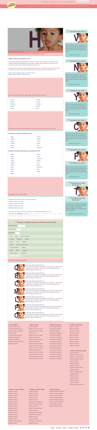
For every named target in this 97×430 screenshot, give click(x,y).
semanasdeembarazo (11, 4)
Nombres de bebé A (74, 352)
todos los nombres (24, 236)
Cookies (53, 427)
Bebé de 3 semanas (74, 331)
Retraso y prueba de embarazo (15, 331)
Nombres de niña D (13, 391)
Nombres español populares (56, 397)
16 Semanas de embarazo (55, 343)
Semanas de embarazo (66, 2)
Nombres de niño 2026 (34, 341)
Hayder (12, 173)
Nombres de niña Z (13, 408)
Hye (38, 108)
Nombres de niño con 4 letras (36, 345)
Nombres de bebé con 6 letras (36, 358)
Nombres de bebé (34, 324)
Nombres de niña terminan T (76, 213)
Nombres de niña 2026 (34, 337)
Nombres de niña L (12, 397)
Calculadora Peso (71, 6)
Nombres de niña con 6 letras (16, 208)
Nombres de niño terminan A (35, 412)
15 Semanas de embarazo (55, 345)
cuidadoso (18, 239)
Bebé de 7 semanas (74, 341)
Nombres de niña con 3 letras (16, 201)
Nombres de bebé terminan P (77, 356)
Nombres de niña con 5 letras (16, 205)
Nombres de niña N (74, 84)
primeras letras (14, 229)
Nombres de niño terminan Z (35, 414)
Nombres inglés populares (55, 404)
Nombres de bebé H (74, 380)
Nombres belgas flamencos (55, 406)
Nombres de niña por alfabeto (32, 51)
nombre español (13, 253)
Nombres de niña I (12, 418)
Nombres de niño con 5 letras (36, 339)
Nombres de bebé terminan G (77, 384)
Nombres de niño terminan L (35, 421)
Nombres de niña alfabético (14, 421)
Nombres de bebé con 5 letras (36, 354)
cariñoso (23, 241)
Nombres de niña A (13, 393)
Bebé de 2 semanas (74, 333)
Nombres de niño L (33, 410)
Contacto (64, 427)
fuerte (17, 241)
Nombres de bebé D (74, 363)
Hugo (38, 165)
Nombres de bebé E (74, 361)
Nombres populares (55, 389)
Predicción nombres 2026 (35, 350)
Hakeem (13, 162)
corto (10, 236)
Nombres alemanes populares (56, 393)
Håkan (38, 171)
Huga (38, 101)
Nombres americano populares (56, 401)
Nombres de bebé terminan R (77, 359)
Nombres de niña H (13, 416)
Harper (12, 147)
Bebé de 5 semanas (74, 345)
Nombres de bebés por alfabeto (78, 350)
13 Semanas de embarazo (55, 337)
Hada (38, 106)
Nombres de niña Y (74, 114)
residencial (24, 250)
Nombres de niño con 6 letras (36, 343)
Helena (24, 74)
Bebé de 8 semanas (74, 328)
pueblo (17, 250)
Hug (38, 162)
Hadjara (39, 104)
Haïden (12, 158)
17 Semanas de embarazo (55, 354)
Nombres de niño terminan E (35, 401)
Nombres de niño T (33, 416)
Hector (38, 154)
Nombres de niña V (74, 54)
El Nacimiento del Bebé (76, 324)
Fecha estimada (45, 2)
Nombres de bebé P (74, 369)
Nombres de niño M (33, 406)
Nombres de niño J (33, 397)
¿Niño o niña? (32, 333)
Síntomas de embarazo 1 (14, 337)
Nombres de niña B (13, 395)
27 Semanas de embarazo (55, 350)
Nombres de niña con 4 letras (16, 203)
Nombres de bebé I (74, 378)
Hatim (12, 171)
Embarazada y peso (13, 343)
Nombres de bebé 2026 (83, 6)
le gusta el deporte (14, 247)
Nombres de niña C (74, 143)
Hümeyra (19, 74)
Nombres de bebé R (74, 365)
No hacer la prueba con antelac (15, 341)
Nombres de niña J (12, 423)
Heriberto (39, 158)
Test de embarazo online (14, 326)
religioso (23, 247)
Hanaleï (15, 74)
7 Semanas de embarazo (55, 341)
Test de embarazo (35, 6)
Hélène (10, 74)
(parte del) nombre (17, 225)
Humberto (39, 167)
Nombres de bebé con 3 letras (36, 356)
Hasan (12, 169)
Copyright (70, 427)
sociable (26, 239)
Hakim (12, 165)
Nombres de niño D (33, 391)
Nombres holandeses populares (56, 391)
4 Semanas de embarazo (55, 328)
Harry (12, 167)
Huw (38, 169)
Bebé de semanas (74, 335)
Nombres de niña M (13, 414)
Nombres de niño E (33, 418)
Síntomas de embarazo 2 (14, 339)
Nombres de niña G (13, 404)
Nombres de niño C (33, 393)
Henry (38, 156)
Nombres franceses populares (56, 399)
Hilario (38, 160)
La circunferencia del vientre (15, 328)
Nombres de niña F (74, 176)
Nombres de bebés (33, 326)
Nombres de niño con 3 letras (36, 347)
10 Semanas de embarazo (55, 333)
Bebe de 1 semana (74, 337)
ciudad (11, 250)
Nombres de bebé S (74, 373)
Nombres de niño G (33, 423)
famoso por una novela (21, 244)
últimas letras (14, 232)
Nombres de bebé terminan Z (76, 371)
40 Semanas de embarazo (55, 352)
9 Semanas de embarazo (55, 335)
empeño (11, 239)
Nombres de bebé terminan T (76, 367)
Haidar (12, 156)
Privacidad (58, 427)
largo (16, 236)
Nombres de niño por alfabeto (37, 389)
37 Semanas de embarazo (55, 347)
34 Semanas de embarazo (55, 356)
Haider (12, 160)
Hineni (38, 99)
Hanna (12, 145)
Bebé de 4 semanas (74, 343)
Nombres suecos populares (55, 395)
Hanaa (28, 74)
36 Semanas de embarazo (55, 326)
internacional (23, 253)
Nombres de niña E (13, 406)
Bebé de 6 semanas (74, 339)
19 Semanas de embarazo (55, 339)
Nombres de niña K (13, 412)
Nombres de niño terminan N (35, 408)
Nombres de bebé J (74, 376)
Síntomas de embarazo (46, 6)
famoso (11, 244)
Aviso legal (76, 427)
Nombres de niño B (33, 395)
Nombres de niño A (33, 399)
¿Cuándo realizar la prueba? (15, 335)
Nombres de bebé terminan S (77, 354)
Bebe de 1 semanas (74, 326)
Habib (12, 154)
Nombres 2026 (53, 2)
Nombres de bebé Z (74, 382)
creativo (11, 241)
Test (60, 2)
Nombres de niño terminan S (35, 404)
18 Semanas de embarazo (55, 358)
